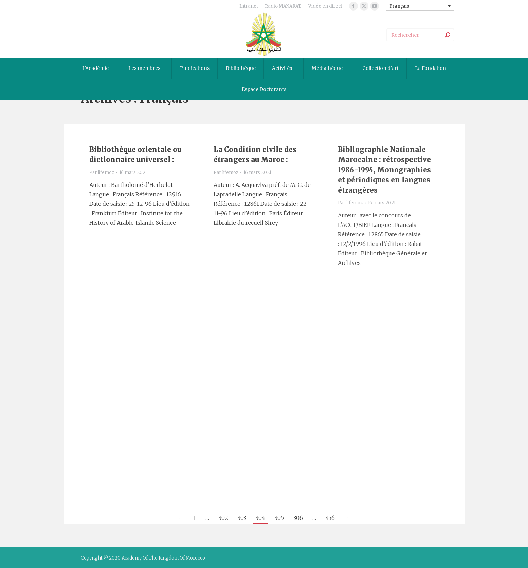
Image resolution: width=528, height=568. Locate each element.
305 (279, 517)
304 (260, 517)
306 (298, 517)
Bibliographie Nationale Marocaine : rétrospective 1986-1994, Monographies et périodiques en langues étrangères (384, 169)
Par (101, 172)
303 (242, 517)
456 (330, 517)
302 (223, 517)
